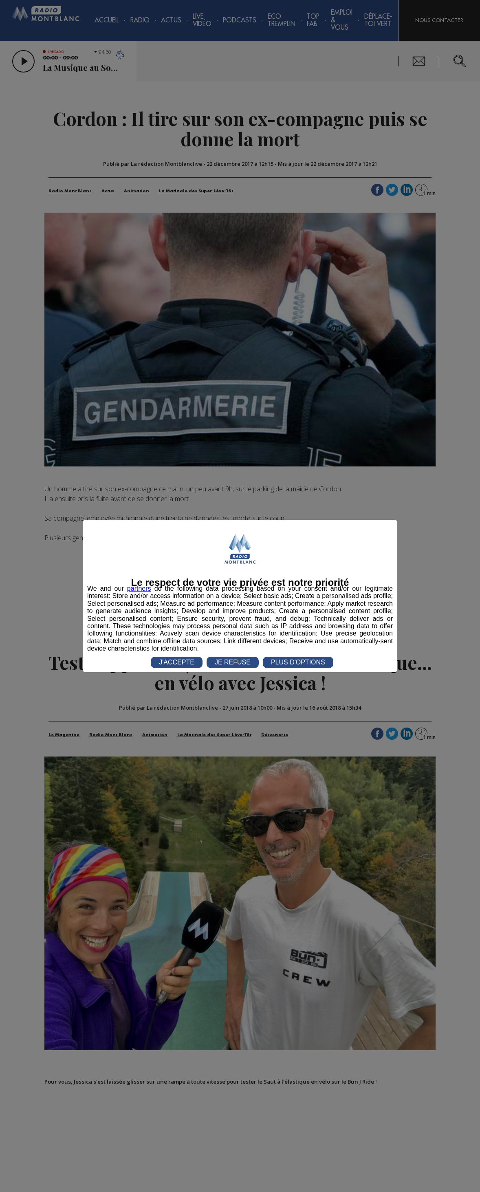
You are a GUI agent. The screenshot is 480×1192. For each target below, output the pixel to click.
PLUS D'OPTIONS (298, 662)
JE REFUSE (233, 662)
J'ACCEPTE (176, 662)
